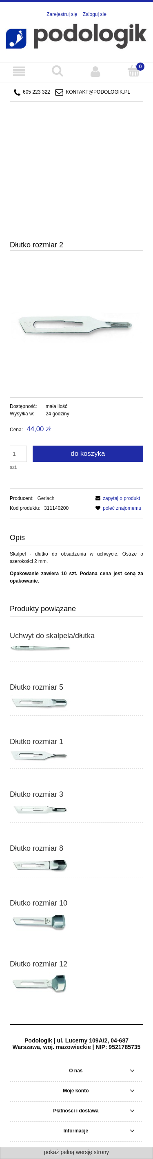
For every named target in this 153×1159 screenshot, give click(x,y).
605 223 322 (32, 92)
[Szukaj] (57, 71)
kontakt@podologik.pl (98, 92)
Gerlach (45, 498)
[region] (76, 151)
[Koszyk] (134, 71)
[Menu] (19, 71)
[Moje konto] (96, 71)
